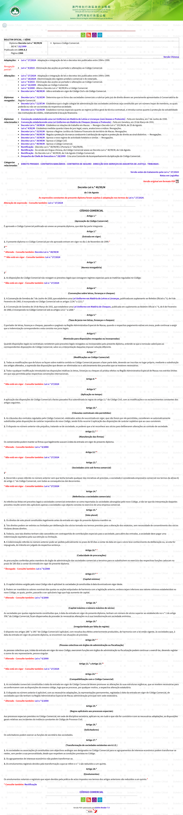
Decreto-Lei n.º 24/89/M (33, 125)
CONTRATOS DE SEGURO (79, 163)
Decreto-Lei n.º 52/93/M (33, 109)
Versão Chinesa (171, 56)
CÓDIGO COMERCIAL (91, 210)
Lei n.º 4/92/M (28, 128)
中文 (164, 3)
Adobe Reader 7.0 (102, 807)
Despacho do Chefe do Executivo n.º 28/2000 (43, 156)
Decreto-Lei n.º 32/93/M (33, 131)
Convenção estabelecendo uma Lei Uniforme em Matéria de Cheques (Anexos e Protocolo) (66, 122)
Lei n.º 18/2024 (28, 78)
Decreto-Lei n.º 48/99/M (33, 91)
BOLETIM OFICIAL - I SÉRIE (17, 39)
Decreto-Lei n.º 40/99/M (33, 143)
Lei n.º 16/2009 (28, 84)
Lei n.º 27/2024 (28, 60)
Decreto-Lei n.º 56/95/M (33, 134)
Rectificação (27, 146)
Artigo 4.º (91, 288)
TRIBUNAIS (153, 163)
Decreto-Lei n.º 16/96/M (33, 137)
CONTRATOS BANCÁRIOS (53, 163)
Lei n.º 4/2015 (28, 67)
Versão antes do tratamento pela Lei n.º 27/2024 (155, 171)
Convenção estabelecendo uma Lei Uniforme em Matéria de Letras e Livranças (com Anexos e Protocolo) (73, 118)
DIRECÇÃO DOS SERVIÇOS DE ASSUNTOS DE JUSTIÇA (119, 163)
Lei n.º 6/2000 (28, 88)
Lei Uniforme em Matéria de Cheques (92, 306)
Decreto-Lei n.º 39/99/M (33, 140)
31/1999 (22, 46)
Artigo (90, 262)
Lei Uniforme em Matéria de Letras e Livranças (96, 298)
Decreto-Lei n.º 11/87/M (33, 103)
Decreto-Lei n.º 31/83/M (33, 97)
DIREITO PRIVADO (30, 163)
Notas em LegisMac (169, 175)
